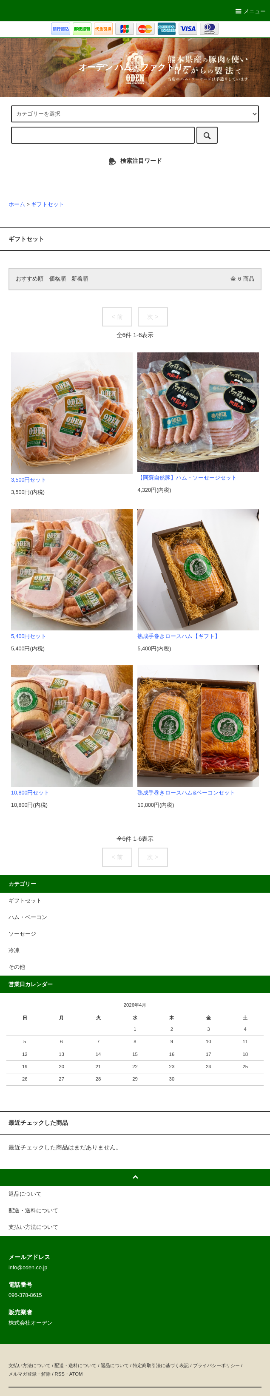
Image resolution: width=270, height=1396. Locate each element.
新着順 (79, 279)
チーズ (160, 179)
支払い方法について (30, 1365)
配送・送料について (75, 1365)
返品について (115, 1365)
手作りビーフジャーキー (204, 179)
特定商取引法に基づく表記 (161, 1365)
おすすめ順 (29, 279)
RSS (59, 1373)
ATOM (76, 1373)
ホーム (17, 204)
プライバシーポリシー (216, 1365)
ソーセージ (88, 179)
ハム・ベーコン (127, 179)
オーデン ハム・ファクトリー (135, 67)
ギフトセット (51, 179)
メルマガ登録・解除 (30, 1373)
